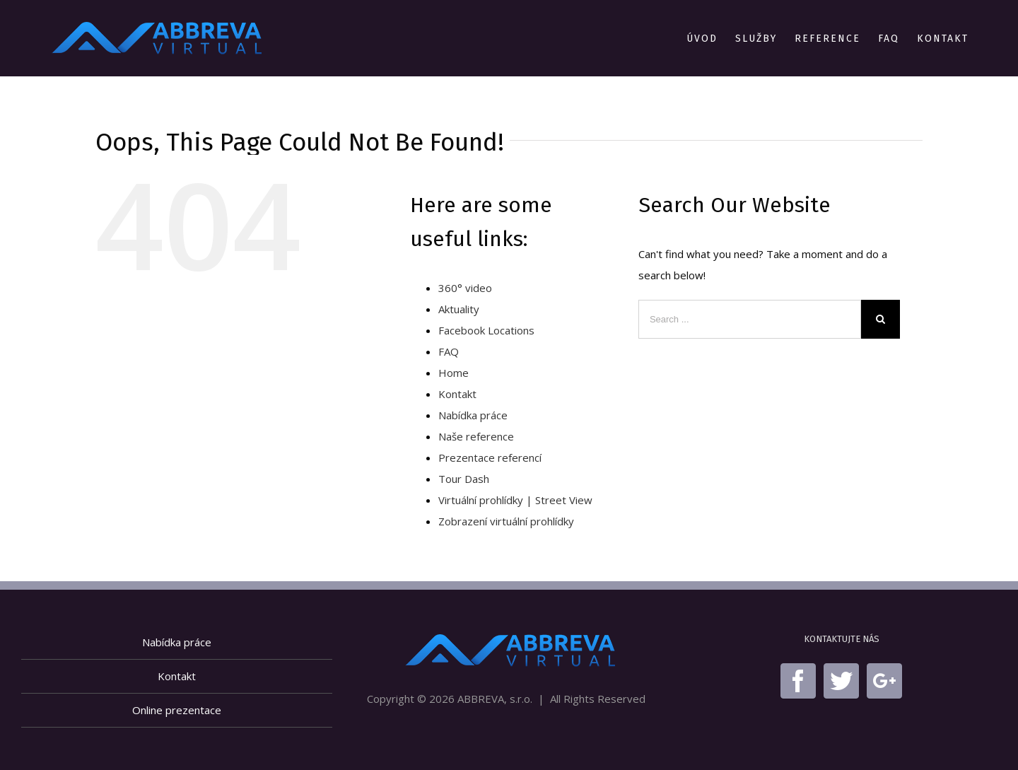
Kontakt (457, 394)
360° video (465, 288)
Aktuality (458, 309)
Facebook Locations (486, 330)
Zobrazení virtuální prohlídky (506, 521)
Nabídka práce (473, 415)
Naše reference (476, 436)
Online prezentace (176, 710)
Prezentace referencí (490, 457)
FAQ (448, 351)
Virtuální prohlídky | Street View (515, 500)
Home (453, 373)
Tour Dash (463, 479)
